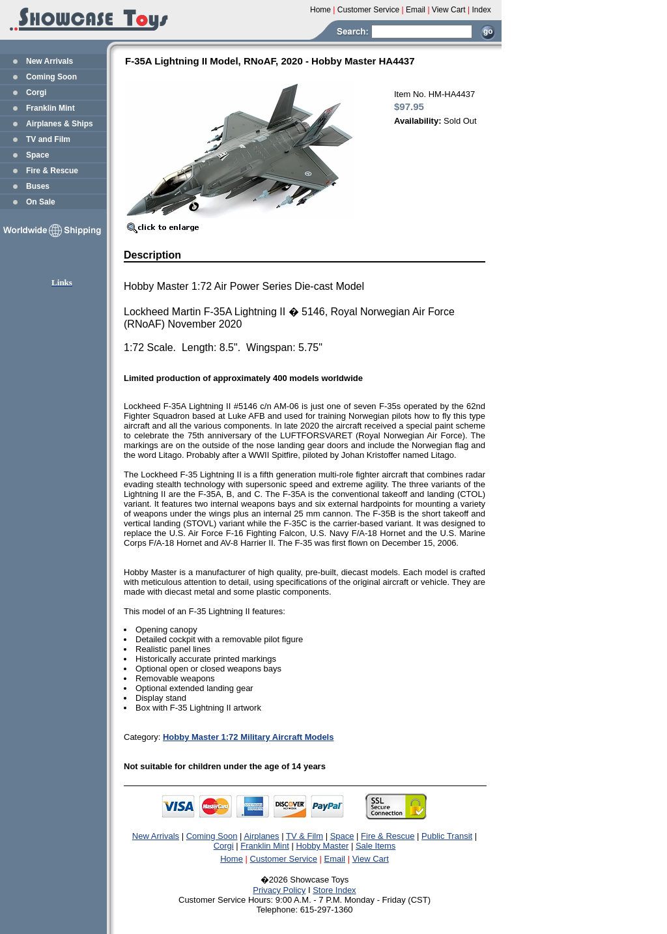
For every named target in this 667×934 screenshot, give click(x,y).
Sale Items (375, 846)
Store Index (334, 890)
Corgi (36, 92)
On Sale (40, 201)
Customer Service (283, 859)
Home (231, 859)
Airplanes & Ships (59, 123)
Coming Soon (51, 76)
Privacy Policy (279, 890)
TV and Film (48, 139)
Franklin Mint (50, 108)
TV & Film (304, 836)
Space (37, 155)
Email (335, 859)
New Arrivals (49, 61)
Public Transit (446, 836)
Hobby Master (322, 846)
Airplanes (261, 836)
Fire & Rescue (52, 170)
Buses (38, 186)
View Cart (370, 859)
